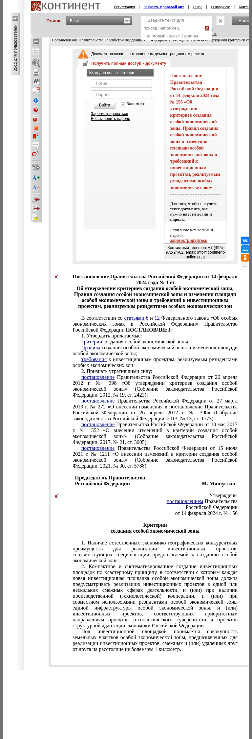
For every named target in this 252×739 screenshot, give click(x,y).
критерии (91, 341)
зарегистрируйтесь (188, 240)
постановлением (185, 501)
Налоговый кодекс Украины (171, 36)
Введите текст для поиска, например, (171, 28)
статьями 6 (136, 318)
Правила (90, 347)
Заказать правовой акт (164, 7)
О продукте (220, 7)
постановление (98, 377)
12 (157, 318)
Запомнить (136, 104)
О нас (197, 7)
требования (94, 359)
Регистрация (124, 7)
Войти (104, 105)
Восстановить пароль (110, 118)
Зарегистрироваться (109, 113)
